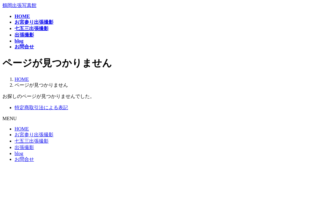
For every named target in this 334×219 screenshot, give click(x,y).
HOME (22, 128)
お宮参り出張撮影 (34, 134)
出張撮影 (24, 147)
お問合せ (24, 159)
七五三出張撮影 (32, 141)
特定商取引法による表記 (41, 107)
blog (19, 153)
